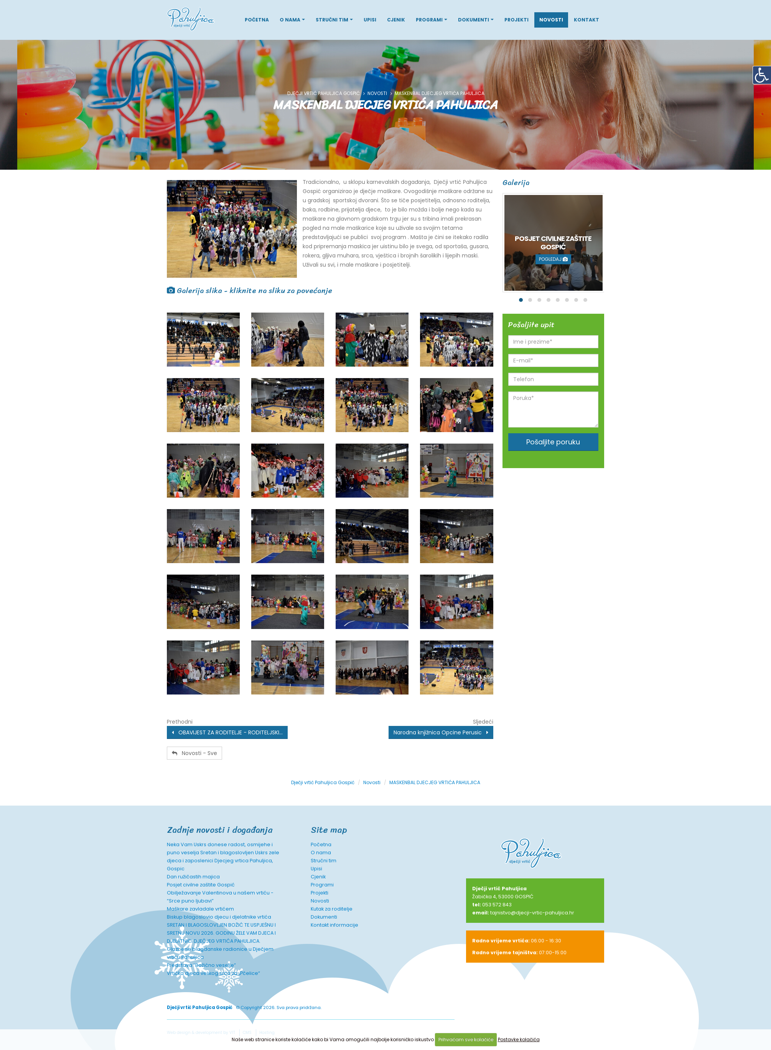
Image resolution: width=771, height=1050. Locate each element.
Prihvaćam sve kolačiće (465, 1039)
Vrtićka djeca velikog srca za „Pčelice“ (213, 973)
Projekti (516, 19)
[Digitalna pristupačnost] (762, 75)
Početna (257, 19)
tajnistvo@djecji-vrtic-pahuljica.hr (532, 912)
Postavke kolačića (519, 1039)
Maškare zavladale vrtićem (200, 909)
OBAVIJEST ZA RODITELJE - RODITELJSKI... (227, 732)
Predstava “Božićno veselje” (201, 965)
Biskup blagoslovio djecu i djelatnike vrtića (219, 917)
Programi (429, 19)
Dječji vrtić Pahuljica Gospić (323, 93)
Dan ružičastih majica (193, 876)
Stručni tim (332, 19)
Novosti (551, 19)
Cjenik (396, 19)
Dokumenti (473, 19)
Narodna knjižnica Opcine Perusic (441, 732)
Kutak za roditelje (332, 909)
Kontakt (586, 19)
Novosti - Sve (194, 753)
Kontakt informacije (334, 925)
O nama (290, 19)
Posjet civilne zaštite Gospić (201, 884)
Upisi (370, 19)
